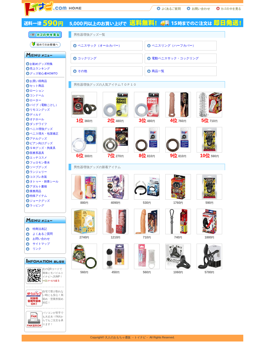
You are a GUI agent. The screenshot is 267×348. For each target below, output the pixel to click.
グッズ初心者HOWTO (44, 73)
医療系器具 (37, 152)
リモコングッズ (40, 109)
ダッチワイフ (38, 123)
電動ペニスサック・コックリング (175, 58)
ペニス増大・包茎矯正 (44, 133)
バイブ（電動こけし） (44, 104)
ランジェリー (38, 171)
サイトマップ (41, 243)
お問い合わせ (41, 238)
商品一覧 (158, 71)
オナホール (37, 119)
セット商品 (37, 85)
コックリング (87, 58)
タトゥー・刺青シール (44, 181)
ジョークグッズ (40, 200)
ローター (35, 100)
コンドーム (37, 95)
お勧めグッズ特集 (41, 63)
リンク (37, 248)
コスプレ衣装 (38, 176)
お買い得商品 (38, 81)
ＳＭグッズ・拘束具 (43, 147)
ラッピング (37, 205)
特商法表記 (40, 228)
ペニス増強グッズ (41, 128)
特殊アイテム (38, 195)
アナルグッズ (38, 138)
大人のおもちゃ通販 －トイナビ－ (127, 337)
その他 (82, 71)
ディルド (35, 114)
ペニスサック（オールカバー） (100, 45)
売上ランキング (40, 68)
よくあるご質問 (43, 233)
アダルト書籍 (38, 186)
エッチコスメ (38, 157)
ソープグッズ (38, 167)
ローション (37, 90)
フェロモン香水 (40, 162)
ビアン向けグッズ (41, 143)
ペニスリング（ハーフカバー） (174, 45)
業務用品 (35, 191)
